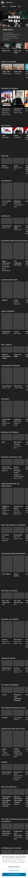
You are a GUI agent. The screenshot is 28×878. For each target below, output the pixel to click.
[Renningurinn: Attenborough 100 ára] (14, 717)
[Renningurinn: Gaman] (14, 661)
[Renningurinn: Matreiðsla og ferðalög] (14, 735)
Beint (3, 6)
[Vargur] (18, 294)
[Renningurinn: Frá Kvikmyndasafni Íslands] (14, 614)
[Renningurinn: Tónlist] (14, 781)
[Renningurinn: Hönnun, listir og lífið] (14, 437)
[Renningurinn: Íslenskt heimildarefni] (14, 799)
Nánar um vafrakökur (19, 862)
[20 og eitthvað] (6, 224)
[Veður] (6, 133)
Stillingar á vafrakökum (14, 866)
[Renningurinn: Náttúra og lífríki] (14, 532)
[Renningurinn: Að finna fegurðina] (14, 596)
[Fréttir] (18, 133)
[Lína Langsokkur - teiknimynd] (18, 255)
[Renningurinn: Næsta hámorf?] (14, 311)
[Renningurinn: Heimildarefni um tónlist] (14, 752)
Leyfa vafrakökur (14, 874)
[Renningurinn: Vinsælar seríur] (14, 578)
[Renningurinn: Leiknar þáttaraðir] (14, 88)
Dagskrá (13, 6)
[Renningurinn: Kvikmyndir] (14, 181)
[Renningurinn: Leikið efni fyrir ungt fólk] (14, 632)
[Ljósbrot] (6, 293)
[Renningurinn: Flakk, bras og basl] (14, 835)
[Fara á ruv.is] (2, 2)
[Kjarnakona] (6, 103)
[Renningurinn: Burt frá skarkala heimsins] (14, 486)
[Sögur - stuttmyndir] (6, 257)
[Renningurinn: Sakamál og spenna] (14, 550)
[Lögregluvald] (18, 102)
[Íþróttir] (6, 164)
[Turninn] (18, 324)
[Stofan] (18, 165)
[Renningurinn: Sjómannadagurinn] (14, 853)
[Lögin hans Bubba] (18, 49)
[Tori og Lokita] (6, 195)
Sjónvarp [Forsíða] (9, 2)
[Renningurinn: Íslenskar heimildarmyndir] (14, 504)
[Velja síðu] (13, 2)
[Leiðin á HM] (6, 70)
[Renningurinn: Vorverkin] (14, 817)
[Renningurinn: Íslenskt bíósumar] (14, 280)
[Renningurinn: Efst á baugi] (14, 344)
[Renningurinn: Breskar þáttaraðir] (14, 419)
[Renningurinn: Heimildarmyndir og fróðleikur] (14, 456)
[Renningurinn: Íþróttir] (14, 156)
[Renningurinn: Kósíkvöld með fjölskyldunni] (14, 241)
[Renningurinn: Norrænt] (14, 391)
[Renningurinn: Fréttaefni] (14, 125)
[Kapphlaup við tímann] (18, 196)
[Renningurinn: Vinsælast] (14, 216)
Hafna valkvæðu (14, 870)
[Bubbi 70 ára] (6, 49)
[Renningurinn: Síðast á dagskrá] (14, 62)
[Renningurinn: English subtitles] (14, 678)
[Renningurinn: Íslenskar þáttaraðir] (14, 362)
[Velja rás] (7, 6)
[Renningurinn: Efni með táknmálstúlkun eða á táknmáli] (14, 697)
